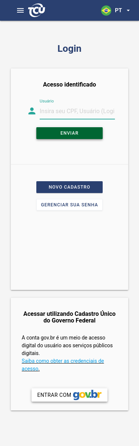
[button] (116, 10)
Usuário (47, 101)
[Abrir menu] (20, 10)
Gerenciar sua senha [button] (69, 204)
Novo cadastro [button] (69, 187)
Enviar (69, 133)
